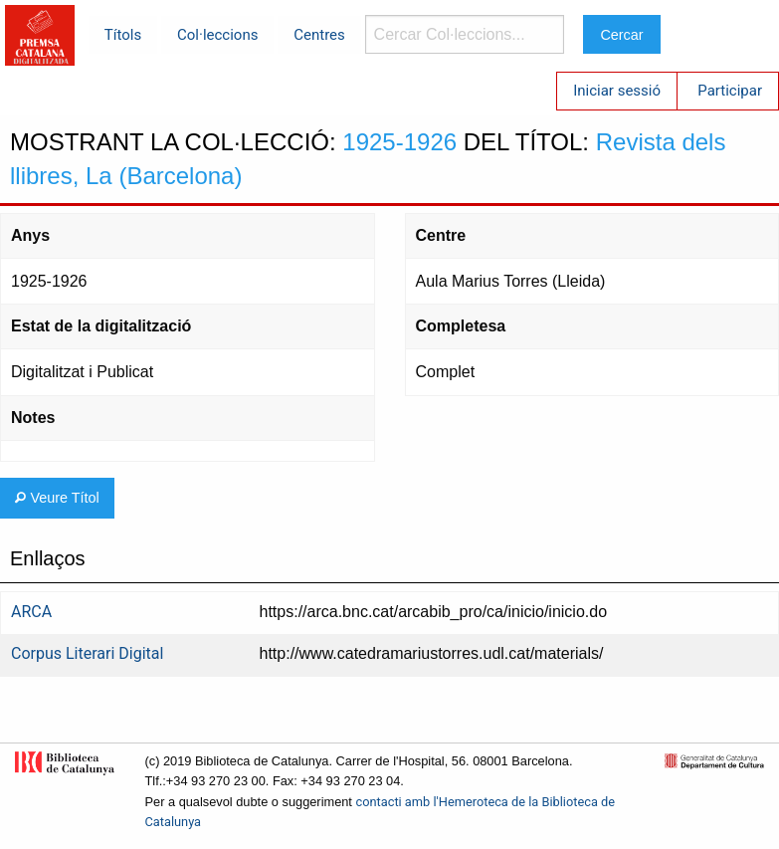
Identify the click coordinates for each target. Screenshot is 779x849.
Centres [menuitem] (319, 35)
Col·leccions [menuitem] (217, 35)
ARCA (31, 611)
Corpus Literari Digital (87, 653)
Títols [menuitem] (122, 35)
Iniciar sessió (617, 91)
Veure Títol (56, 498)
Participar (729, 91)
